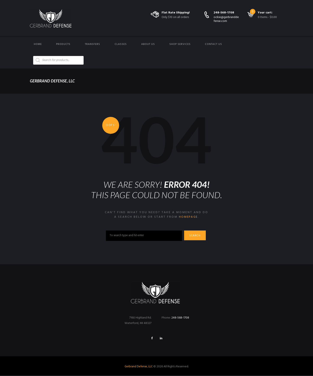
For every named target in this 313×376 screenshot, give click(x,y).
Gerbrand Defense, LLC (138, 367)
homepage (188, 216)
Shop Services (180, 44)
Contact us (213, 44)
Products (63, 44)
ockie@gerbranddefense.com (226, 19)
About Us (148, 44)
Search (196, 236)
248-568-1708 (224, 12)
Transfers (92, 44)
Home (38, 44)
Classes (121, 44)
